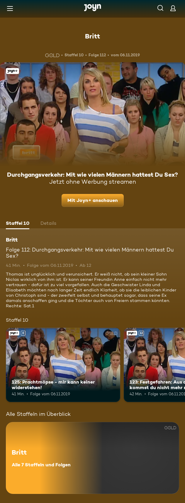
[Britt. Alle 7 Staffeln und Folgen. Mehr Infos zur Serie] (92, 458)
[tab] (17, 224)
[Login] (173, 8)
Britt (92, 36)
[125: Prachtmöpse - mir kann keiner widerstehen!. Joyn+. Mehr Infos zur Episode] (63, 365)
